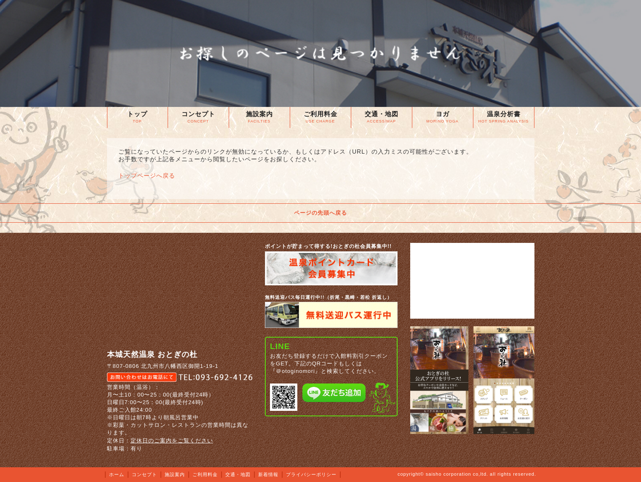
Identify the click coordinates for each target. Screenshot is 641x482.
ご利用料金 (205, 474)
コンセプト (144, 474)
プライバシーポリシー (311, 474)
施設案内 (175, 474)
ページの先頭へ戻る (320, 213)
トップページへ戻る (146, 175)
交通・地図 (238, 474)
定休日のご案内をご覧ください (172, 440)
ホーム (116, 474)
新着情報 (268, 474)
